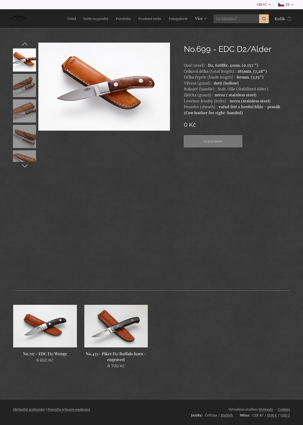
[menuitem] (65, 19)
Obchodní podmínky (29, 409)
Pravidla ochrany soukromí (69, 409)
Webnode (265, 409)
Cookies (284, 409)
